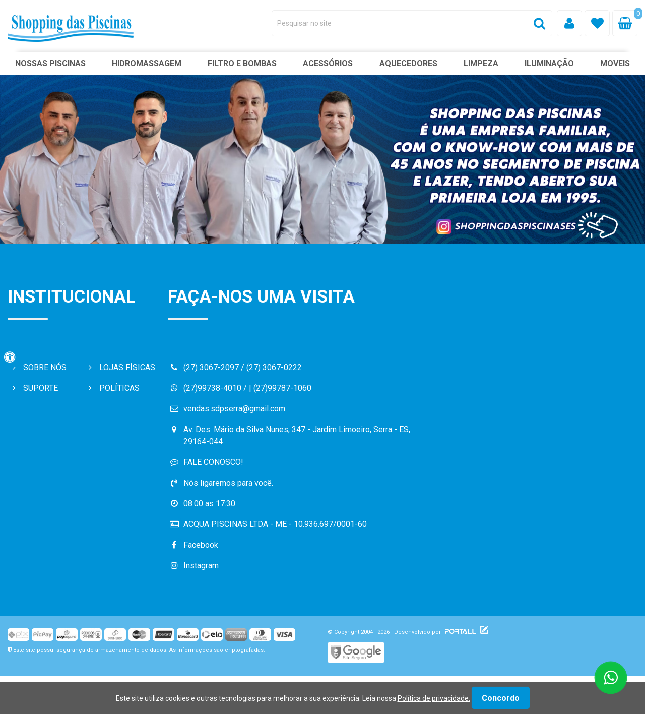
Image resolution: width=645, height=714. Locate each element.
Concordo (501, 698)
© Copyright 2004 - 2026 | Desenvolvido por (403, 632)
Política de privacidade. (434, 698)
